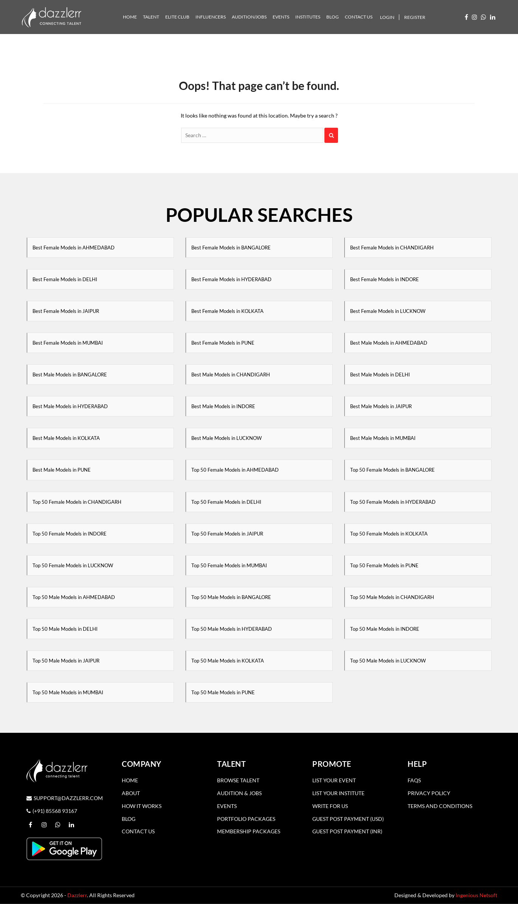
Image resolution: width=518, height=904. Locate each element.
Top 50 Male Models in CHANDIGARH (392, 597)
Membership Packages (248, 831)
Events (227, 806)
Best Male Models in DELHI (380, 375)
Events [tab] (281, 17)
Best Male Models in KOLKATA (66, 438)
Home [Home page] (130, 780)
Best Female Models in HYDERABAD (231, 279)
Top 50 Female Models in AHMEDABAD (235, 470)
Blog (128, 819)
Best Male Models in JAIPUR (381, 406)
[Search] (252, 135)
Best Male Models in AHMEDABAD (388, 343)
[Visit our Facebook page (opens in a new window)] (466, 16)
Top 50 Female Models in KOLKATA (389, 534)
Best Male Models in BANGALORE (70, 375)
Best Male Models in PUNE (62, 470)
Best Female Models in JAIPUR (66, 311)
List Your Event (334, 780)
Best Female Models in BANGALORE (231, 248)
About (131, 793)
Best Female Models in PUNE (222, 343)
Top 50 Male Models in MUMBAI (68, 692)
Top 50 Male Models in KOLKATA (227, 661)
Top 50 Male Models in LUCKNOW (388, 661)
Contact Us (138, 831)
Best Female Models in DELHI (65, 279)
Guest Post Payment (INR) (347, 831)
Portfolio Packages (246, 819)
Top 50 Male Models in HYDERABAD (231, 629)
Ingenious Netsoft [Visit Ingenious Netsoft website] (476, 895)
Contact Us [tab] (358, 17)
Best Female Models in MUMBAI (68, 343)
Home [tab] (130, 17)
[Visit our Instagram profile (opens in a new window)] (474, 16)
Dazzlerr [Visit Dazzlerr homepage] (77, 895)
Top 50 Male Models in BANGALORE (231, 597)
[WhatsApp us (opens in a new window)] (483, 16)
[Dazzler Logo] (51, 16)
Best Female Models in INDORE (384, 279)
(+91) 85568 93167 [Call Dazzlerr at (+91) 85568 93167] (51, 811)
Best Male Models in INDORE (223, 406)
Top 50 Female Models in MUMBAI (229, 565)
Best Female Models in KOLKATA (227, 311)
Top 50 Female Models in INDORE (70, 534)
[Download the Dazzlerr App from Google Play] (64, 848)
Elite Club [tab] (177, 17)
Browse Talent (238, 780)
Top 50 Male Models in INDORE (384, 629)
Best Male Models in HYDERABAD (70, 406)
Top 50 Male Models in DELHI (65, 629)
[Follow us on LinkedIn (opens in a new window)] (492, 16)
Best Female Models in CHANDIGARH (392, 248)
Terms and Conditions (440, 806)
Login (387, 17)
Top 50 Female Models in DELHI (226, 502)
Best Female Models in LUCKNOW (387, 311)
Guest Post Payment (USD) (348, 819)
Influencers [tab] (210, 17)
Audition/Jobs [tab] (249, 17)
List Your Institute (338, 793)
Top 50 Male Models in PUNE (223, 692)
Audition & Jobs (239, 793)
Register (414, 17)
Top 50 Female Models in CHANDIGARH (77, 502)
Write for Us (330, 806)
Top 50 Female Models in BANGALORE (392, 470)
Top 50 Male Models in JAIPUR (66, 661)
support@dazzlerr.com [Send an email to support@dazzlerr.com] (64, 798)
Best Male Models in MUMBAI (383, 438)
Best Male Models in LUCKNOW (226, 438)
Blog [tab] (332, 17)
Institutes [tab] (307, 17)
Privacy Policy (429, 793)
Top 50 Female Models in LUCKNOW (73, 565)
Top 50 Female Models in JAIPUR (227, 534)
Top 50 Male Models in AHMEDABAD (74, 597)
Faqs (414, 780)
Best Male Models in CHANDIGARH (230, 375)
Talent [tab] (151, 17)
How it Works (141, 806)
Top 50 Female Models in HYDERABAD (393, 502)
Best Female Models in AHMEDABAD (74, 248)
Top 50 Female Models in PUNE (384, 565)
